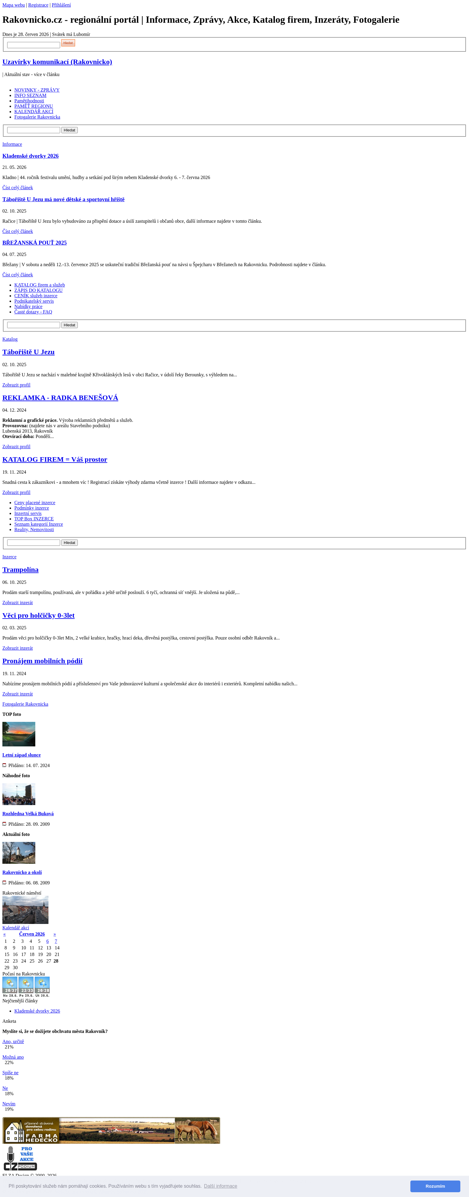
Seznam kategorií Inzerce (38, 524)
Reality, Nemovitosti (34, 529)
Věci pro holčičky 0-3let (38, 615)
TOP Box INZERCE (34, 518)
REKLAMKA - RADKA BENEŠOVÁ (60, 397)
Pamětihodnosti (29, 100)
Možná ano (13, 1057)
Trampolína (20, 569)
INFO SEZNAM (30, 95)
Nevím (9, 1103)
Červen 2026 (32, 934)
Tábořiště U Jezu (28, 352)
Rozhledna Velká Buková (28, 813)
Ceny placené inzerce (34, 502)
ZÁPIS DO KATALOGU (38, 290)
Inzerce (9, 556)
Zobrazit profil (16, 384)
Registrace (38, 4)
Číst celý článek (17, 187)
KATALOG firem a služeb (39, 284)
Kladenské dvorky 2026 (30, 156)
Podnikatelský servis (34, 301)
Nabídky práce (28, 306)
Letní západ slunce (21, 754)
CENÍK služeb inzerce (35, 295)
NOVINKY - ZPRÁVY (37, 90)
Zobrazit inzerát (17, 602)
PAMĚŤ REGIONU (33, 106)
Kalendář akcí (15, 927)
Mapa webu (13, 4)
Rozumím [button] (435, 1186)
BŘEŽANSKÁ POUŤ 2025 (34, 243)
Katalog (10, 339)
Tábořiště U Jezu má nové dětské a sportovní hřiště (63, 199)
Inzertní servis (28, 513)
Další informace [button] (220, 1186)
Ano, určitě (13, 1041)
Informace (12, 144)
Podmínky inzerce (31, 507)
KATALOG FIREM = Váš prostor (54, 459)
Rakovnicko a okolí (22, 872)
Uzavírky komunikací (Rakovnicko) (57, 62)
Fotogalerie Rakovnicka (37, 116)
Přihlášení (61, 4)
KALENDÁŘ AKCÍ (33, 111)
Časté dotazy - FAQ (33, 311)
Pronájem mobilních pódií (42, 661)
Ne (5, 1088)
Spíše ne (10, 1072)
